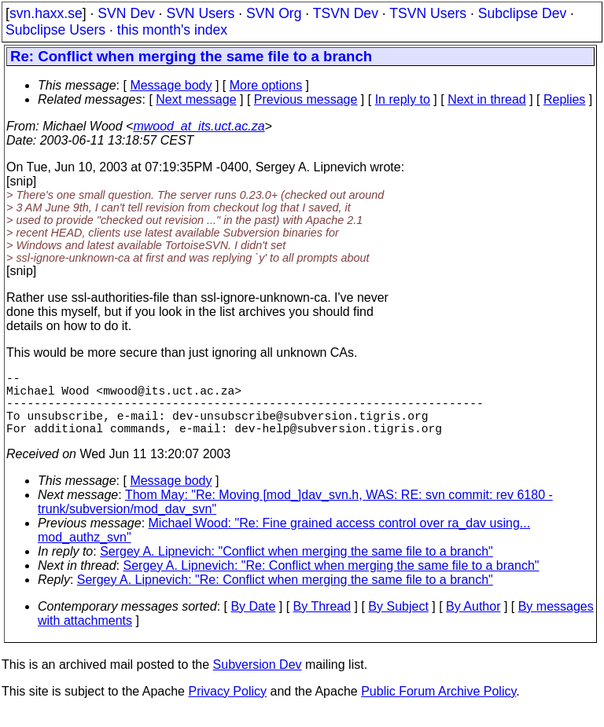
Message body (171, 85)
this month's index (172, 30)
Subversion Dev (257, 680)
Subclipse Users (55, 30)
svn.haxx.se (46, 13)
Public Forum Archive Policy (438, 707)
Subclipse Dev (522, 13)
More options (266, 85)
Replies (564, 99)
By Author (473, 622)
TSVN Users (427, 13)
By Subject (398, 622)
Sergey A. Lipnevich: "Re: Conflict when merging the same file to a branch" (331, 581)
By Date (252, 622)
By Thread (322, 622)
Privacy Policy (227, 707)
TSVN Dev (345, 13)
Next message (196, 99)
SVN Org (273, 13)
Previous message (306, 99)
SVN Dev (126, 13)
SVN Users (200, 13)
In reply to (402, 99)
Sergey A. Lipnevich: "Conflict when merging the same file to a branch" (296, 567)
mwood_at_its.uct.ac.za (198, 126)
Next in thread (486, 99)
